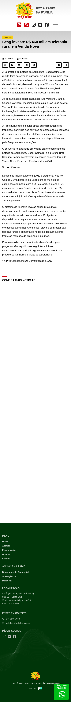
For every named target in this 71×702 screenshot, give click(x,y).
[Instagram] (33, 25)
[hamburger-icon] (55, 25)
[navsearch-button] (26, 25)
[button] (5, 65)
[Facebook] (46, 25)
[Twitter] (40, 25)
